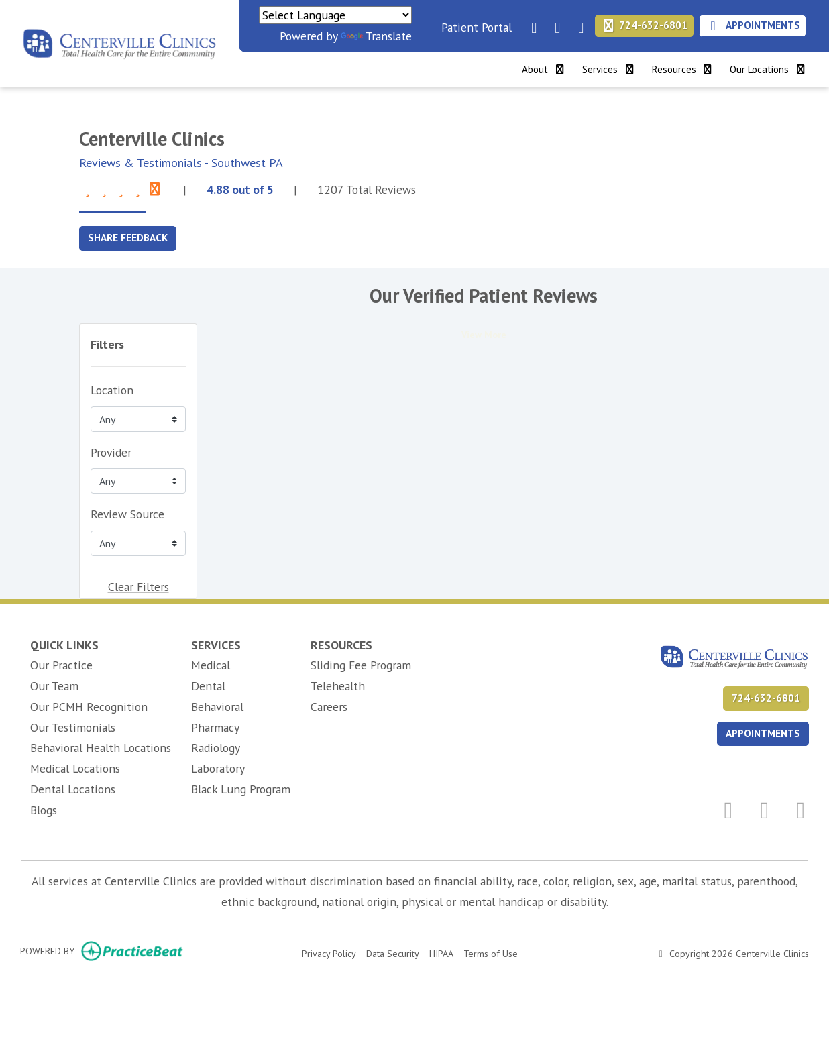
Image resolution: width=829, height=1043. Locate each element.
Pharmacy (215, 727)
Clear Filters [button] (138, 586)
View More (483, 335)
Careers (329, 706)
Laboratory (218, 768)
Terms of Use (490, 953)
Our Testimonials (72, 727)
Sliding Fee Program (361, 665)
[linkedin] (554, 23)
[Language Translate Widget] (335, 15)
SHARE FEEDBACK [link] (128, 237)
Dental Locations (72, 789)
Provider (111, 452)
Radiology (215, 747)
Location (112, 390)
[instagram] (577, 23)
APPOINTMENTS (763, 733)
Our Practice (61, 665)
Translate (376, 36)
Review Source (127, 514)
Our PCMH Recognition (89, 706)
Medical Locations (75, 768)
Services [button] (609, 69)
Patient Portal (476, 27)
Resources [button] (683, 69)
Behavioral (217, 706)
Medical (210, 665)
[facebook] (530, 23)
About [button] (544, 69)
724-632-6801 (644, 25)
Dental (208, 686)
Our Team (54, 686)
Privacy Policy (329, 953)
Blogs (43, 810)
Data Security (392, 953)
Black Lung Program (240, 789)
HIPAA (441, 953)
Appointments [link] (752, 25)
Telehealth (338, 686)
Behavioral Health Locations (100, 747)
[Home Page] (119, 42)
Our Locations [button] (768, 69)
